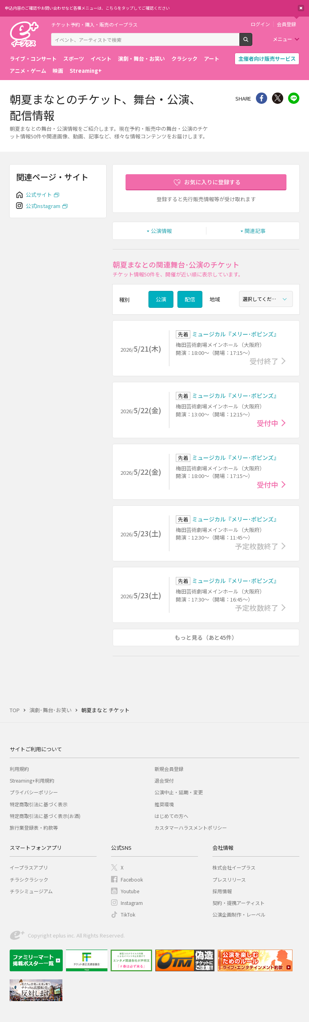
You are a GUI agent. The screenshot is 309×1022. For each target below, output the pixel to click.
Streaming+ (86, 70)
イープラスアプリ (29, 867)
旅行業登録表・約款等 (34, 827)
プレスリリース (229, 879)
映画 (58, 70)
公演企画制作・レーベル (239, 914)
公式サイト (39, 194)
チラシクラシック (29, 879)
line (293, 98)
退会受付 (164, 780)
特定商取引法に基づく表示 (39, 804)
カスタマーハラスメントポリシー (190, 827)
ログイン (260, 24)
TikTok (128, 914)
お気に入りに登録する (212, 182)
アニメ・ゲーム (28, 70)
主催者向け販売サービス (267, 58)
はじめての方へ (171, 815)
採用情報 (222, 891)
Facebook (132, 879)
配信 (190, 299)
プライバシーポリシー (34, 792)
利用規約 (19, 768)
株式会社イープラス (233, 867)
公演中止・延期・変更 (178, 792)
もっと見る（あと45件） (206, 637)
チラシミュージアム (31, 891)
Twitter (277, 98)
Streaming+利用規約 (32, 780)
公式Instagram (43, 206)
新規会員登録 (168, 768)
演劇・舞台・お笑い (141, 58)
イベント (101, 58)
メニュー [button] (282, 38)
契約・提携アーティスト (238, 902)
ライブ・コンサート (33, 58)
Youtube (130, 891)
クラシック (184, 58)
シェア (261, 98)
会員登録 (286, 24)
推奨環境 (164, 804)
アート (211, 58)
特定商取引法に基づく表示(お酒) (45, 815)
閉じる (301, 8)
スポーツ (73, 58)
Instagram (132, 902)
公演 (161, 299)
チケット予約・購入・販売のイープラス (94, 24)
